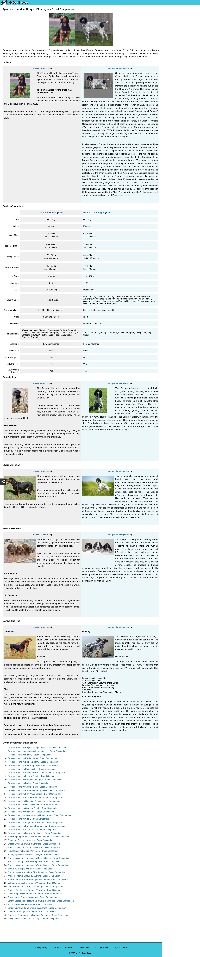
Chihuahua (168, 90)
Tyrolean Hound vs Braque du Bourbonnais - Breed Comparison (37, 826)
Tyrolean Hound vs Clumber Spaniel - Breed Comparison (33, 808)
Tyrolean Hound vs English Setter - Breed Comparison (32, 758)
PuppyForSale (101, 947)
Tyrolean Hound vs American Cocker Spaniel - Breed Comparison (37, 751)
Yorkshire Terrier (170, 42)
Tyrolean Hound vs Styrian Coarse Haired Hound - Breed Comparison (39, 815)
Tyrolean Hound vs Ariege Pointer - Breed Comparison (32, 787)
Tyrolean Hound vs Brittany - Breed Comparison (29, 755)
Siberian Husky (170, 37)
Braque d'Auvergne (117, 68)
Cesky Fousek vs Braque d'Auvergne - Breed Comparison (34, 919)
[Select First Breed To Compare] (181, 14)
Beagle (166, 117)
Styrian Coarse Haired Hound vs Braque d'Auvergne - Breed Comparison (41, 901)
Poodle (166, 133)
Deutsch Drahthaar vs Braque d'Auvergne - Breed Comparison (36, 890)
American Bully (170, 101)
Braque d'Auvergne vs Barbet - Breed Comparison (30, 869)
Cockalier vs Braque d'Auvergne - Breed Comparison (32, 911)
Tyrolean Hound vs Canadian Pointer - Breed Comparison (34, 801)
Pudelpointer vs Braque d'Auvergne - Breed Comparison (33, 851)
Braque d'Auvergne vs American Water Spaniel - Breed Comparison (38, 865)
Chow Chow (168, 122)
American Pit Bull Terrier (174, 111)
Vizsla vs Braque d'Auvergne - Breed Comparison (30, 904)
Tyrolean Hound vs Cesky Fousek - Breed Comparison (32, 830)
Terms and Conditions (63, 947)
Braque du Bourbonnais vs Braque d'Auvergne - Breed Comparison (38, 915)
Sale (49, 68)
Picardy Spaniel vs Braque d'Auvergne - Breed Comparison (34, 854)
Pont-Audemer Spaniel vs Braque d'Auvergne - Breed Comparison (38, 879)
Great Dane (168, 127)
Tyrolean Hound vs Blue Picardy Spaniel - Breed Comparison (35, 797)
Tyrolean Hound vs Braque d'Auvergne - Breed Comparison (34, 780)
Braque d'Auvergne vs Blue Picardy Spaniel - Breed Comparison (37, 872)
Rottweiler (167, 85)
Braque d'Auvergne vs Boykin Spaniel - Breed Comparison (34, 862)
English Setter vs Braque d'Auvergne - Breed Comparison (34, 844)
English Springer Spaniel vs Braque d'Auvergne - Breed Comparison (38, 837)
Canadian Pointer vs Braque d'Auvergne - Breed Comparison (35, 886)
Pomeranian (168, 53)
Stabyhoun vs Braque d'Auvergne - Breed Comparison (32, 897)
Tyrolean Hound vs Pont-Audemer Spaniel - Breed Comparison (36, 790)
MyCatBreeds (121, 947)
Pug (165, 69)
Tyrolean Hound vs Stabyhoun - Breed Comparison (31, 812)
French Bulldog (170, 58)
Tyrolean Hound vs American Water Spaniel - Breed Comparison (37, 773)
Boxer (166, 106)
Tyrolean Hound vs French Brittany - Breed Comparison (33, 762)
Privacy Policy (41, 947)
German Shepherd (171, 74)
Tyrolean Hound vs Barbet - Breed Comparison (29, 783)
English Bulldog (170, 47)
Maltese (167, 63)
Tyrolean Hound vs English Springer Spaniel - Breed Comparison (37, 748)
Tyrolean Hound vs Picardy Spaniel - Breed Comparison (33, 776)
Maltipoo (167, 138)
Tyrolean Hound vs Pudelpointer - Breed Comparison (31, 769)
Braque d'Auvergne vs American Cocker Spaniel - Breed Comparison (39, 858)
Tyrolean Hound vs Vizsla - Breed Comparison (28, 819)
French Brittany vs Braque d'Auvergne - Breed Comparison (34, 847)
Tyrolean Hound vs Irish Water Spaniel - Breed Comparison (34, 794)
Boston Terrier (169, 95)
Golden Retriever (171, 79)
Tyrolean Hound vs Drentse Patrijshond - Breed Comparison (35, 833)
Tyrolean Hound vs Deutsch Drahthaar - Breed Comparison (34, 805)
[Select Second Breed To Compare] (181, 19)
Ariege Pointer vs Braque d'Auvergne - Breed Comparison (34, 876)
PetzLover (84, 947)
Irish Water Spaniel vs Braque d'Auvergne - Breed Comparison (36, 883)
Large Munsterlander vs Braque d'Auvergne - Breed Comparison (37, 908)
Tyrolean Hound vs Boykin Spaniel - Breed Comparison (33, 765)
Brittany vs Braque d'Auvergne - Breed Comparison (31, 840)
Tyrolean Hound (39, 68)
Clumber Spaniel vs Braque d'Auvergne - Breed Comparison (35, 894)
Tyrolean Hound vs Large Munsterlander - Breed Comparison (35, 822)
